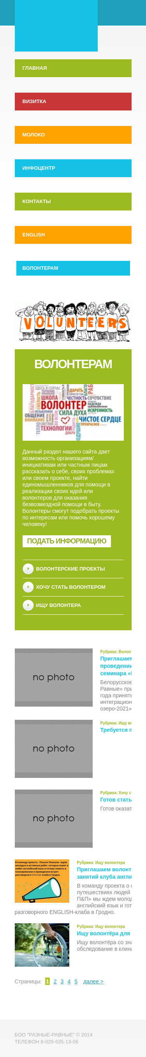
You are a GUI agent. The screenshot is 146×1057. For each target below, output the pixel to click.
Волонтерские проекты (70, 569)
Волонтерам (40, 268)
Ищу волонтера (58, 605)
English (34, 235)
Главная (35, 68)
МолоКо (34, 135)
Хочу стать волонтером (71, 587)
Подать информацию (66, 541)
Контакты (37, 201)
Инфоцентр (39, 168)
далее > (93, 981)
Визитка (34, 101)
